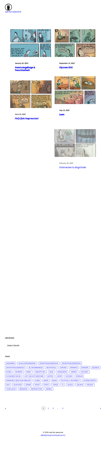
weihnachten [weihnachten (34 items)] (36, 389)
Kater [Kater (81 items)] (59, 376)
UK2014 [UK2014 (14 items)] (70, 385)
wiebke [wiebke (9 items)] (49, 389)
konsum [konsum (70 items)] (79, 376)
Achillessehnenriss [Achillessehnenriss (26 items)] (27, 363)
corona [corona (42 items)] (63, 367)
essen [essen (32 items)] (8, 372)
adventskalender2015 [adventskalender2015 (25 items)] (48, 363)
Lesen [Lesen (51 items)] (37, 380)
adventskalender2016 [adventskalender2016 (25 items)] (71, 363)
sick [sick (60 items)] (8, 385)
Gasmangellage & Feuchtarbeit (25, 69)
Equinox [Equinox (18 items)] (95, 367)
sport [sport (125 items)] (37, 385)
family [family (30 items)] (28, 372)
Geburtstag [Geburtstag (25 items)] (40, 372)
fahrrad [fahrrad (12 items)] (18, 372)
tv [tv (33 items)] (63, 385)
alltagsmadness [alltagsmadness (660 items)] (36, 367)
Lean (61, 117)
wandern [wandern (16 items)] (23, 389)
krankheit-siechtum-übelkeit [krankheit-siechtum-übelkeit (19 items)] (18, 380)
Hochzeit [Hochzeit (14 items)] (84, 372)
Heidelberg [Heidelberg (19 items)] (62, 372)
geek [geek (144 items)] (51, 372)
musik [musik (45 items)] (54, 380)
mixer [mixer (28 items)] (46, 380)
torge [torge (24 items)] (55, 385)
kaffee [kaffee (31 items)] (50, 376)
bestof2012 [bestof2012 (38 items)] (51, 367)
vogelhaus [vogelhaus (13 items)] (11, 389)
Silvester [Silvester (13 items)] (18, 385)
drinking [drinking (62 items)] (74, 367)
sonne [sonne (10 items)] (28, 385)
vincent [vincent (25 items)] (90, 385)
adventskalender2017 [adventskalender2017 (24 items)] (15, 367)
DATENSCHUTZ (58, 435)
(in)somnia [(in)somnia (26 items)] (10, 363)
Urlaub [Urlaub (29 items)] (80, 385)
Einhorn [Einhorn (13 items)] (84, 367)
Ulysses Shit (66, 67)
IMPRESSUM (46, 435)
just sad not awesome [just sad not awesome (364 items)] (34, 376)
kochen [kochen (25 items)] (69, 376)
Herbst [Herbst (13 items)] (74, 372)
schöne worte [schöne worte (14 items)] (89, 380)
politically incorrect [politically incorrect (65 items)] (70, 380)
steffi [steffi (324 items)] (46, 385)
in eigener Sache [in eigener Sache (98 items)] (13, 376)
